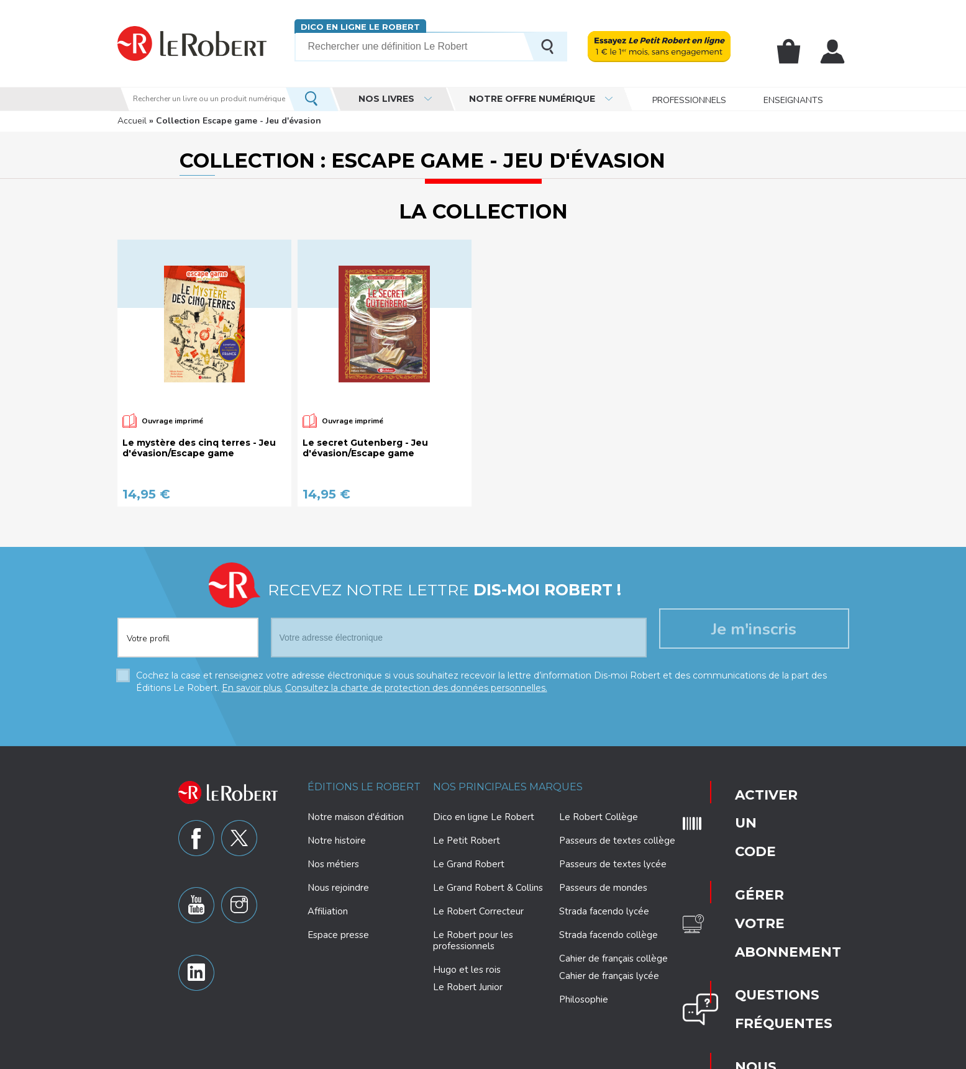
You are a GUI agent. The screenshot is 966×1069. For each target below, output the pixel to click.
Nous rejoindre (338, 888)
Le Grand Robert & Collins (488, 888)
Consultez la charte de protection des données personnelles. (416, 687)
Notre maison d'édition (356, 817)
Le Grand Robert (468, 864)
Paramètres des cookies (513, 1057)
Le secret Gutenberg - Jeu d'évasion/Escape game (365, 448)
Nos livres (386, 98)
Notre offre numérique (532, 98)
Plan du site (661, 1057)
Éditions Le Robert (364, 787)
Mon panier (795, 51)
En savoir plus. (252, 687)
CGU (700, 1057)
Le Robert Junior (468, 987)
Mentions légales (598, 1057)
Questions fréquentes (749, 865)
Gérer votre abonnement (751, 828)
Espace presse (338, 935)
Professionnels (689, 99)
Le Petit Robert (466, 840)
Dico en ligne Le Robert (355, 26)
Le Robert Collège (598, 817)
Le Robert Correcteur (478, 911)
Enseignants (793, 99)
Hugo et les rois (467, 969)
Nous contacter (747, 903)
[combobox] (188, 630)
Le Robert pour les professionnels (473, 940)
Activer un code (746, 791)
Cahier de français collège (613, 958)
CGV (728, 1057)
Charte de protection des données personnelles (373, 1057)
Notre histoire (337, 840)
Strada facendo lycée (604, 911)
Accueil (132, 121)
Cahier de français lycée (609, 976)
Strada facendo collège (608, 935)
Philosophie (583, 999)
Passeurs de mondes (603, 888)
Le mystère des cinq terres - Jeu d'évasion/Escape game (199, 448)
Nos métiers (333, 864)
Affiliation (328, 911)
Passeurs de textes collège (617, 840)
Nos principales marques (508, 787)
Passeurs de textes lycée (613, 864)
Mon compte (835, 51)
